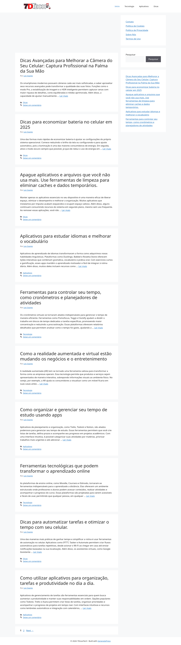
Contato (130, 21)
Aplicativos (144, 6)
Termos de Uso (133, 38)
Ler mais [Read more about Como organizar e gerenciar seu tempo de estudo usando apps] (67, 439)
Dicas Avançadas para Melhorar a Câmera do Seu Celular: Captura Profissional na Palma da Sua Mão (66, 65)
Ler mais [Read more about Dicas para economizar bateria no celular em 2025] (107, 148)
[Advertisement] (66, 32)
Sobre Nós (131, 34)
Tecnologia (129, 6)
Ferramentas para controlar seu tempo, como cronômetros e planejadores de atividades (60, 297)
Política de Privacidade (137, 30)
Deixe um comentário (32, 105)
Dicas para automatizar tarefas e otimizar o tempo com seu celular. (64, 524)
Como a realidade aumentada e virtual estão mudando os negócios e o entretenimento (66, 356)
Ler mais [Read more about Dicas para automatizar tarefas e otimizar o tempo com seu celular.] (37, 552)
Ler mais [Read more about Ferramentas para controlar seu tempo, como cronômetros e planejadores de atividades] (98, 327)
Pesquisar (130, 54)
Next (30, 630)
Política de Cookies (135, 25)
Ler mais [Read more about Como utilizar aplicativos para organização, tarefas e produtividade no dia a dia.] (87, 608)
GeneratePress (104, 641)
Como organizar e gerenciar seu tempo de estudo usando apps (63, 412)
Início (117, 6)
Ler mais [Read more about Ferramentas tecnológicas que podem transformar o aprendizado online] (90, 496)
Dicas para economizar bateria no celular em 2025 (66, 124)
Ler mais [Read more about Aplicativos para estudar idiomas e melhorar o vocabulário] (82, 266)
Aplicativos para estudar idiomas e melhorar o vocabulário (65, 238)
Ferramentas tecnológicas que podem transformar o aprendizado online (59, 468)
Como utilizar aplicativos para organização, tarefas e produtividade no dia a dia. (64, 580)
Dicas (156, 6)
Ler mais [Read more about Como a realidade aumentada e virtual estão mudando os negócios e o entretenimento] (44, 383)
